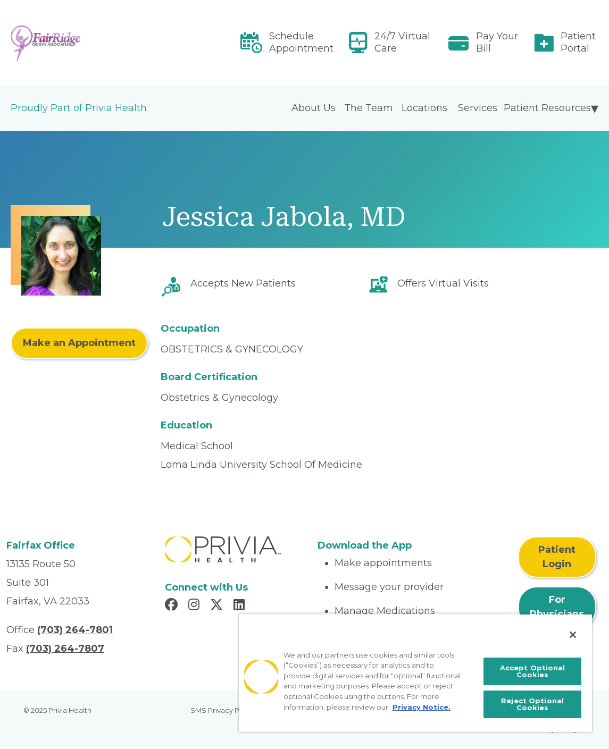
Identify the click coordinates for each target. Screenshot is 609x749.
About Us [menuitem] (313, 108)
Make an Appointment (79, 343)
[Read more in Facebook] (173, 606)
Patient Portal (578, 42)
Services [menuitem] (477, 108)
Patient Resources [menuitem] (547, 108)
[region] (415, 672)
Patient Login (556, 557)
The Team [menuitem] (368, 108)
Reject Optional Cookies (532, 704)
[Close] (573, 634)
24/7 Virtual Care (402, 42)
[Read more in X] (218, 606)
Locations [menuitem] (424, 108)
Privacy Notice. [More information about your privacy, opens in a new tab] (422, 707)
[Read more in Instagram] (195, 606)
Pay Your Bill (497, 42)
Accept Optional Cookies (532, 671)
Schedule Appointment (301, 42)
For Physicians (557, 607)
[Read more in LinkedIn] (240, 606)
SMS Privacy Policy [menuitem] (222, 710)
